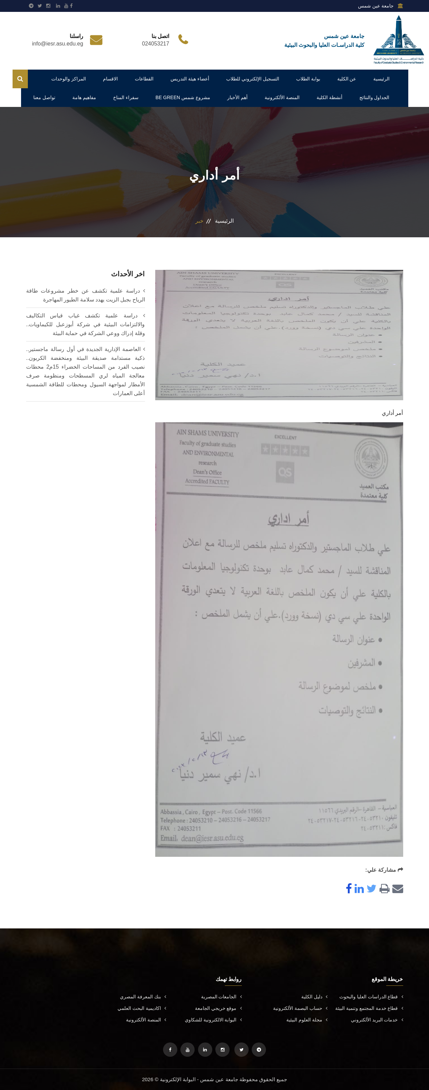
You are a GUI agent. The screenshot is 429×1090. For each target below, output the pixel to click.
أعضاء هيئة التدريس (190, 78)
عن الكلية (346, 78)
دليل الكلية (314, 996)
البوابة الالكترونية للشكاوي (213, 1019)
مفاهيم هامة (84, 97)
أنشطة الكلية (329, 97)
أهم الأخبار (237, 97)
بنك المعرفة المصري (143, 996)
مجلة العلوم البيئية (306, 1019)
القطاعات (144, 78)
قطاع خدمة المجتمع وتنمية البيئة (369, 1008)
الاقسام (110, 78)
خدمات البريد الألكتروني (377, 1019)
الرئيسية (381, 78)
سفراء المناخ (126, 97)
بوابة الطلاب (308, 78)
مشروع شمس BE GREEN (183, 97)
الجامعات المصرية (221, 996)
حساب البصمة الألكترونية (300, 1008)
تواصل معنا (44, 97)
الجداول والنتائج (374, 97)
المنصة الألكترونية (282, 97)
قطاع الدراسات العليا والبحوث (371, 996)
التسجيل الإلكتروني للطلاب (252, 78)
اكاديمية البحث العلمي (142, 1008)
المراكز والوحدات (68, 78)
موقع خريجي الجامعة (218, 1008)
